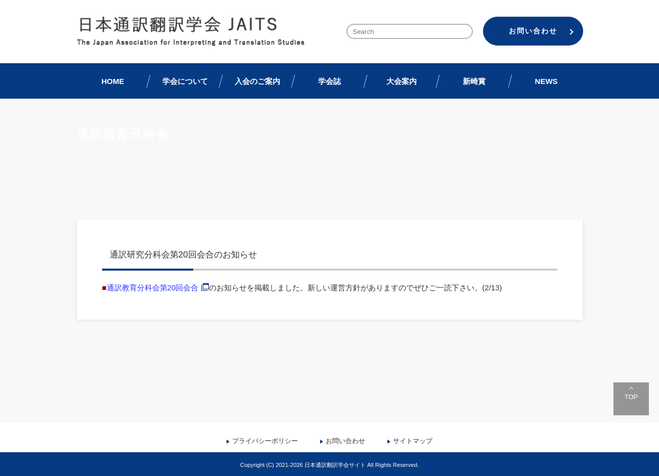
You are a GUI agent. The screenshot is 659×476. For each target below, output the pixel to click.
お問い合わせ (533, 31)
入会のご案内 (257, 81)
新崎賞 (474, 81)
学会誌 (329, 81)
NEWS (546, 81)
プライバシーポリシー (265, 441)
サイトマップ (412, 441)
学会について (185, 81)
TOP (631, 397)
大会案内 (401, 81)
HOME (112, 81)
